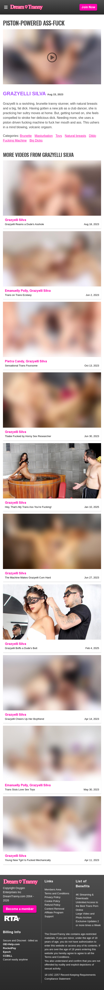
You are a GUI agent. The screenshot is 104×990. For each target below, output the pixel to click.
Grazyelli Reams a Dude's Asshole (24, 224)
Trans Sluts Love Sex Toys (20, 789)
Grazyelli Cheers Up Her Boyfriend (24, 718)
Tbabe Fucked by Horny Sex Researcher (28, 436)
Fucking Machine (15, 140)
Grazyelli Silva (24, 93)
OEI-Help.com (11, 944)
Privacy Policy (52, 897)
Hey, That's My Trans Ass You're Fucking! (28, 506)
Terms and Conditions (57, 893)
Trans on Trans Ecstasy (18, 295)
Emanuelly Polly (16, 291)
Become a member (20, 909)
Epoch (7, 951)
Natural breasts (75, 135)
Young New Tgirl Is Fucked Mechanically (28, 860)
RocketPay (9, 948)
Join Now (88, 7)
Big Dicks (36, 140)
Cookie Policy (52, 901)
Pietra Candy (14, 361)
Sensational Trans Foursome (21, 365)
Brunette (26, 135)
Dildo (92, 135)
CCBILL (7, 955)
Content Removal (54, 908)
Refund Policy (52, 904)
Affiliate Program (54, 912)
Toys (59, 135)
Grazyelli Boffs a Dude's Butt (21, 648)
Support (49, 916)
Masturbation (44, 135)
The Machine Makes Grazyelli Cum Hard (28, 577)
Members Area (53, 889)
